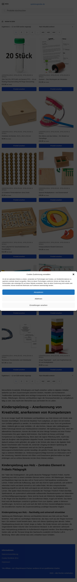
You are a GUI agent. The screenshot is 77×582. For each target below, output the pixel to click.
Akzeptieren (38, 292)
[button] (73, 274)
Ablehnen (38, 299)
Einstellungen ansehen (38, 305)
